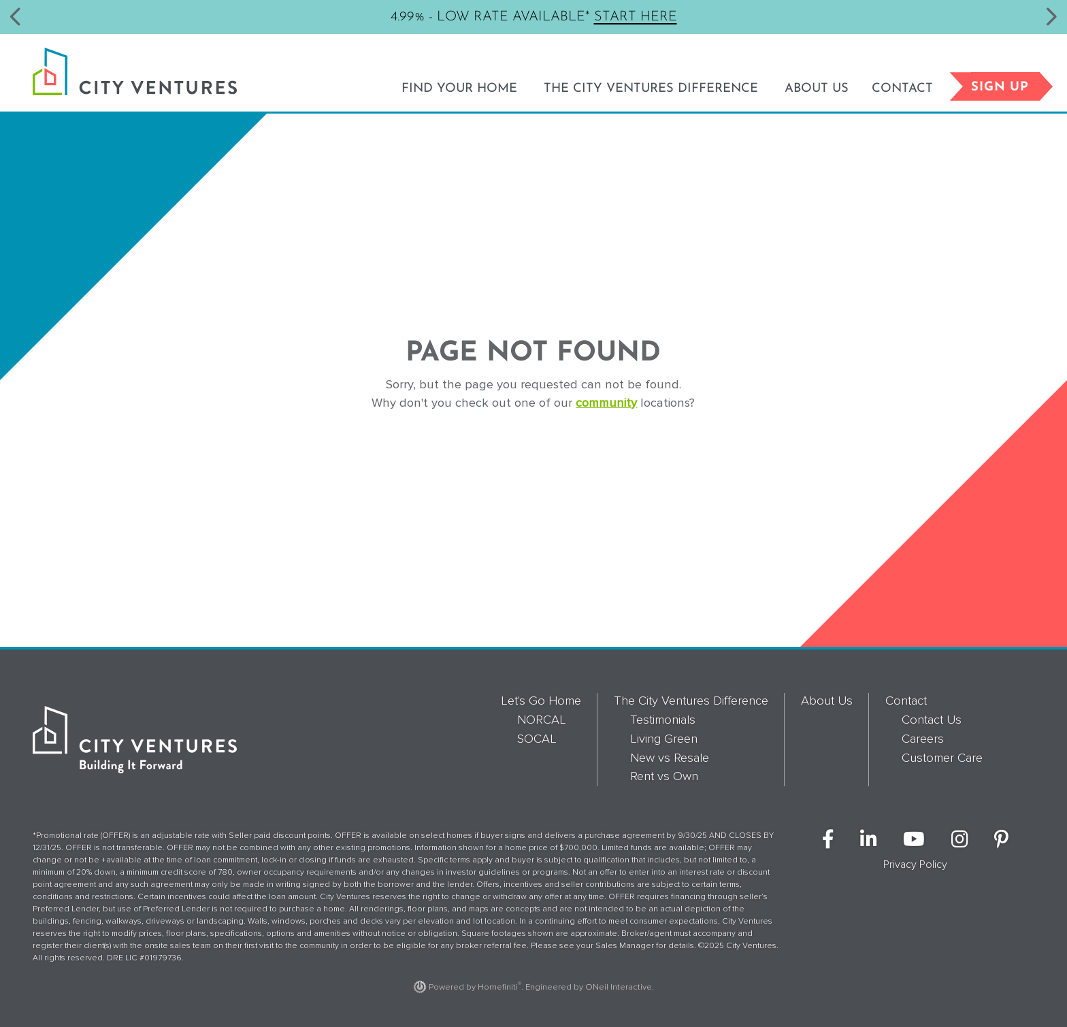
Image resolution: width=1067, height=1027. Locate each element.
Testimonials (662, 719)
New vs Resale (669, 757)
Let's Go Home (541, 700)
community (606, 402)
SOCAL (537, 738)
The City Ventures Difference (691, 700)
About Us (817, 88)
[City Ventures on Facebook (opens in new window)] (828, 840)
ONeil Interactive (618, 986)
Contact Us (932, 719)
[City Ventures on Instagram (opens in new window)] (959, 840)
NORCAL (541, 719)
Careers (923, 738)
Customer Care (942, 757)
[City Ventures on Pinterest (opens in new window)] (1001, 840)
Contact (906, 700)
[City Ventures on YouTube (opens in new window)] (914, 840)
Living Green (663, 738)
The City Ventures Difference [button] (651, 88)
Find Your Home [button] (459, 88)
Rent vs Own (664, 776)
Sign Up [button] (1005, 86)
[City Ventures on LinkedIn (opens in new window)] (868, 840)
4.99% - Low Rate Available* (534, 15)
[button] (16, 17)
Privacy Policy (915, 864)
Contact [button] (902, 88)
